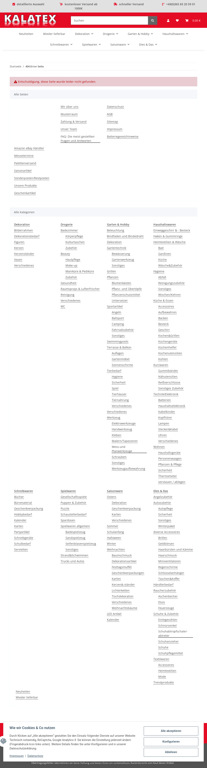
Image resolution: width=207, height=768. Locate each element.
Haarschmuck (167, 555)
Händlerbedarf (163, 584)
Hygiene (117, 376)
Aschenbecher (168, 596)
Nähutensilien (167, 376)
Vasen (18, 259)
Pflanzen (112, 277)
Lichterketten (121, 590)
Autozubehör (162, 503)
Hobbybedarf (23, 514)
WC (63, 306)
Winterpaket (166, 526)
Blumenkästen (121, 283)
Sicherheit (119, 382)
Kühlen (163, 359)
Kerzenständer (24, 254)
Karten (18, 526)
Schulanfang (115, 532)
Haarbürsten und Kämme (175, 549)
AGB (110, 114)
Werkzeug (113, 417)
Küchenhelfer (167, 347)
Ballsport (118, 318)
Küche (162, 259)
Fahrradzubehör (123, 330)
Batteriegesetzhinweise (122, 136)
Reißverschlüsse (169, 382)
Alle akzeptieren (170, 731)
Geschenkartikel (25, 193)
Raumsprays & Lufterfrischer (80, 289)
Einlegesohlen (167, 620)
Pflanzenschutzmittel (126, 295)
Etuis (161, 602)
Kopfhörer (165, 417)
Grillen (111, 271)
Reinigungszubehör (171, 283)
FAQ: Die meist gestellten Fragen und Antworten (78, 139)
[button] (168, 20)
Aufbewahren (167, 312)
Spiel (115, 388)
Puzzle (65, 508)
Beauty (65, 254)
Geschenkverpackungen (128, 573)
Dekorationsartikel (124, 561)
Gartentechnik (116, 248)
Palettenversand (25, 163)
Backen (163, 318)
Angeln (116, 312)
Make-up (71, 265)
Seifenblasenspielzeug (80, 543)
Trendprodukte (163, 682)
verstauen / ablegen (171, 482)
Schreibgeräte (23, 538)
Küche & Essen (163, 300)
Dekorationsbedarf (26, 236)
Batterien (164, 400)
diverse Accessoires (166, 532)
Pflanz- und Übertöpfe (127, 289)
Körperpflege (74, 236)
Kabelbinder (166, 412)
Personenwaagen (170, 458)
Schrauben (119, 457)
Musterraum (69, 114)
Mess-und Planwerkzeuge (122, 449)
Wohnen (159, 447)
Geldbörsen (166, 543)
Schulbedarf (22, 543)
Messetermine (24, 156)
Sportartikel (115, 306)
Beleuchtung (115, 230)
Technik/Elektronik (165, 394)
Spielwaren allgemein (75, 526)
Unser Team (69, 129)
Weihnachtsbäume (124, 608)
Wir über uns (69, 107)
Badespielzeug (75, 532)
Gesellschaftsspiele (74, 497)
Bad (161, 248)
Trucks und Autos (72, 561)
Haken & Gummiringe (168, 236)
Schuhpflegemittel (170, 653)
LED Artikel (114, 614)
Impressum (17, 756)
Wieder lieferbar (27, 697)
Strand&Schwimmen (74, 555)
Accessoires (166, 306)
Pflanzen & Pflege (170, 464)
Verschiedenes (24, 265)
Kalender (20, 520)
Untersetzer (120, 300)
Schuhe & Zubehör (166, 614)
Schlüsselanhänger (171, 573)
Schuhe (163, 647)
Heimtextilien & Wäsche (169, 242)
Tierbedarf (114, 371)
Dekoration (114, 242)
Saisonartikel (23, 170)
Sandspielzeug (75, 538)
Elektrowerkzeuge (124, 423)
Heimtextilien (167, 671)
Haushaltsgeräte (169, 453)
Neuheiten (23, 691)
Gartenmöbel (121, 359)
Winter (111, 543)
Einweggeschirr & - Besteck (171, 230)
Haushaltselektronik (171, 406)
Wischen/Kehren (169, 295)
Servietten (21, 549)
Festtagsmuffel (122, 567)
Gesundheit (68, 283)
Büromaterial (23, 503)
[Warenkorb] (193, 20)
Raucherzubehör (164, 590)
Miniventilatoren (169, 561)
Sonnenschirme (122, 365)
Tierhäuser (119, 394)
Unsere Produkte (25, 185)
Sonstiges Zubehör (171, 388)
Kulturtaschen (75, 242)
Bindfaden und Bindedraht (125, 236)
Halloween (114, 538)
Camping (118, 324)
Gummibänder (168, 371)
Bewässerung (121, 254)
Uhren (162, 435)
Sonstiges (118, 265)
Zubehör (71, 248)
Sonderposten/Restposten (31, 178)
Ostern (111, 497)
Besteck (163, 324)
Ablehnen (170, 752)
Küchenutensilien (170, 353)
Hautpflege (72, 259)
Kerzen (19, 248)
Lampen (163, 423)
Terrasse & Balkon (119, 347)
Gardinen (164, 254)
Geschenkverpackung (28, 508)
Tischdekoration (122, 596)
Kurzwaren (160, 365)
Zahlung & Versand (74, 121)
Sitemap (112, 121)
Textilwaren (161, 659)
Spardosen (68, 520)
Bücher (19, 497)
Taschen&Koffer (169, 579)
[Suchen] (109, 20)
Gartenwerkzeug (123, 259)
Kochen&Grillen (169, 336)
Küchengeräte (167, 341)
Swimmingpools (117, 341)
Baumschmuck (122, 555)
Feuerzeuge (166, 608)
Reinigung (67, 295)
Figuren (19, 242)
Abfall (162, 277)
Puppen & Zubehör (73, 503)
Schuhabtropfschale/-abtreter (173, 633)
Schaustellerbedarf (74, 514)
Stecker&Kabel (168, 429)
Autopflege (165, 508)
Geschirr (164, 330)
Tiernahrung (120, 400)
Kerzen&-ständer (123, 584)
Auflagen (118, 353)
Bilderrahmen (23, 230)
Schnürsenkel (167, 625)
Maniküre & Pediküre (79, 271)
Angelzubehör (162, 497)
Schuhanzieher (168, 641)
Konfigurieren (170, 741)
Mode (162, 676)
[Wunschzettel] (177, 20)
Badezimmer (69, 230)
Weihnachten (116, 549)
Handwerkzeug (122, 429)
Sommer (112, 526)
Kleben (116, 435)
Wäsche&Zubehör (170, 265)
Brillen (162, 538)
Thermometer (167, 476)
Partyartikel (22, 532)
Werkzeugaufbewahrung (128, 468)
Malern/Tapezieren (125, 441)
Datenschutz (36, 756)
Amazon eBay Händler (29, 148)
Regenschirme (168, 567)
